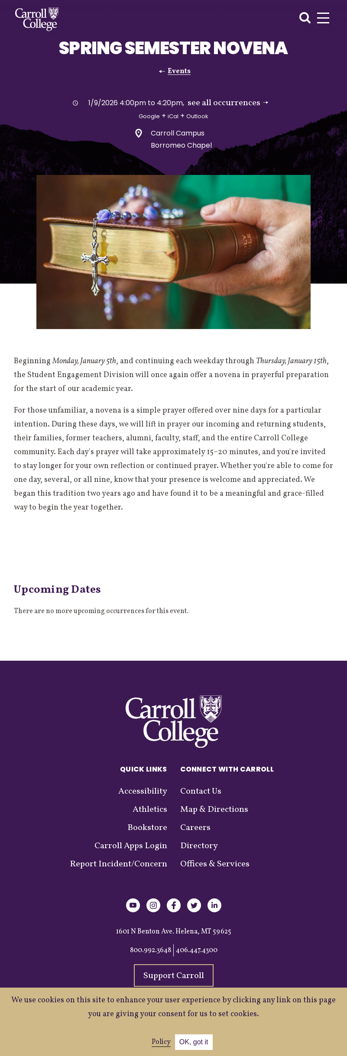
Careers (195, 828)
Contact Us (200, 791)
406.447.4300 (196, 950)
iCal (173, 116)
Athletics (150, 810)
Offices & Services (215, 864)
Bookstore (147, 828)
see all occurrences (228, 103)
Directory (199, 846)
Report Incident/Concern (118, 864)
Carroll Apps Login (130, 846)
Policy (161, 1042)
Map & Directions (214, 810)
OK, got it (193, 1042)
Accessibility (142, 791)
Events (179, 71)
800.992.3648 (150, 950)
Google (149, 116)
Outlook (197, 116)
